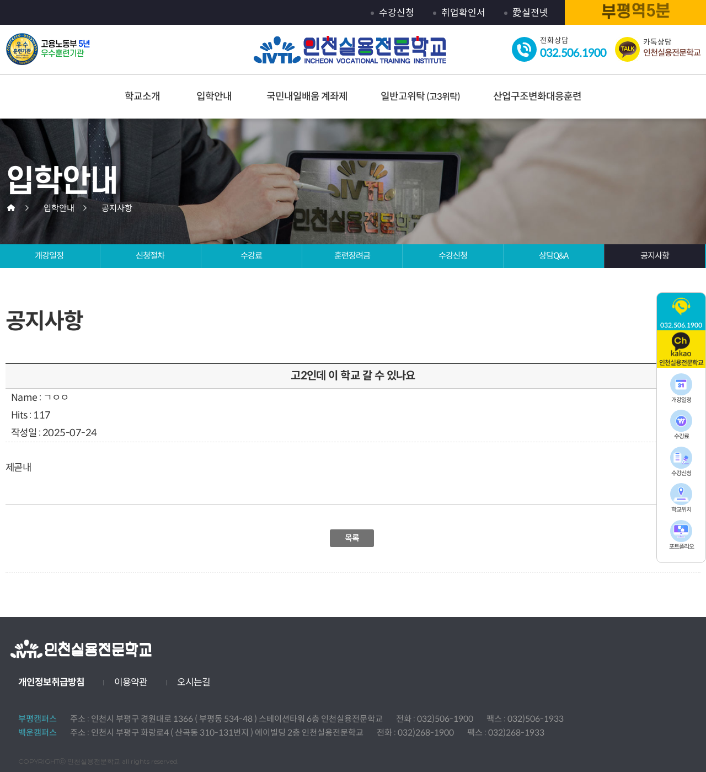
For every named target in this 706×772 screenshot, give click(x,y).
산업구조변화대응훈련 (537, 96)
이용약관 (130, 682)
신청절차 (150, 255)
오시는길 (193, 682)
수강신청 (396, 13)
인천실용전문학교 (350, 50)
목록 (352, 538)
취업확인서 (463, 13)
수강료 (251, 255)
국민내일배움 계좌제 (306, 96)
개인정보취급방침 (51, 682)
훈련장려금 (352, 255)
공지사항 (654, 255)
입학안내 (214, 96)
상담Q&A (553, 255)
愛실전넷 (530, 13)
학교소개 (142, 96)
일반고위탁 (420, 96)
